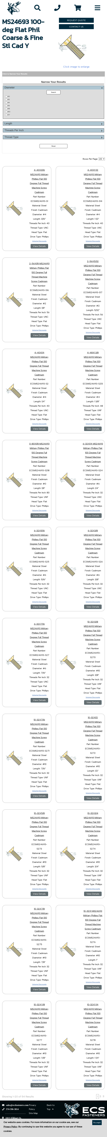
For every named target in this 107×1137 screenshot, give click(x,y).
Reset (54, 146)
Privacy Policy (10, 1126)
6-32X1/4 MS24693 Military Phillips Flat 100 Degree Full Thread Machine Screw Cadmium (93, 452)
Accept (97, 1122)
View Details (39, 246)
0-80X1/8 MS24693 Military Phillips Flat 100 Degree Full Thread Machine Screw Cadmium (39, 452)
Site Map (33, 1113)
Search (53, 92)
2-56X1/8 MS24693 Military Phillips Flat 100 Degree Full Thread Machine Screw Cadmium (39, 272)
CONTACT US (76, 26)
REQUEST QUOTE (76, 20)
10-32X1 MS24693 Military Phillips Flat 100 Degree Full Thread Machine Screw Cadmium (92, 920)
